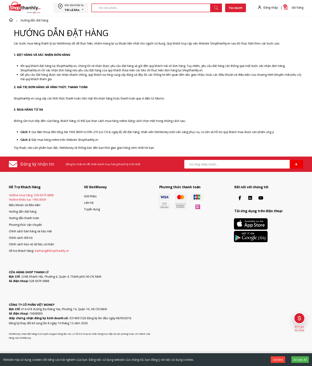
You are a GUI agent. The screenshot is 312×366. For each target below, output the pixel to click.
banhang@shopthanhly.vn (52, 251)
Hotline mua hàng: (31, 195)
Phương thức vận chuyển (25, 225)
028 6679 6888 (44, 195)
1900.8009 (39, 199)
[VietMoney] (24, 8)
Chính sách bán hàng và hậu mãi (30, 231)
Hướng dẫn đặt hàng (22, 211)
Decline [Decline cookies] (278, 360)
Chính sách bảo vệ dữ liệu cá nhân (31, 244)
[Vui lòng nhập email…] (237, 164)
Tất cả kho (72, 10)
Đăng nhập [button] (270, 7)
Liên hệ (89, 203)
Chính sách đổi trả (21, 238)
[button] (11, 20)
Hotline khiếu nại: (27, 199)
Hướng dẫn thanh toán (24, 218)
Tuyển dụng (92, 209)
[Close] (216, 8)
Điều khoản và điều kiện (25, 205)
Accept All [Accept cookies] (300, 360)
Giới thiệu (90, 196)
